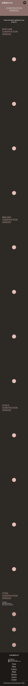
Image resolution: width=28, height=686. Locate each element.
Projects (14, 669)
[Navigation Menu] (24, 2)
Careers (14, 677)
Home (14, 664)
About (14, 666)
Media (14, 672)
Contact (14, 680)
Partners (14, 674)
